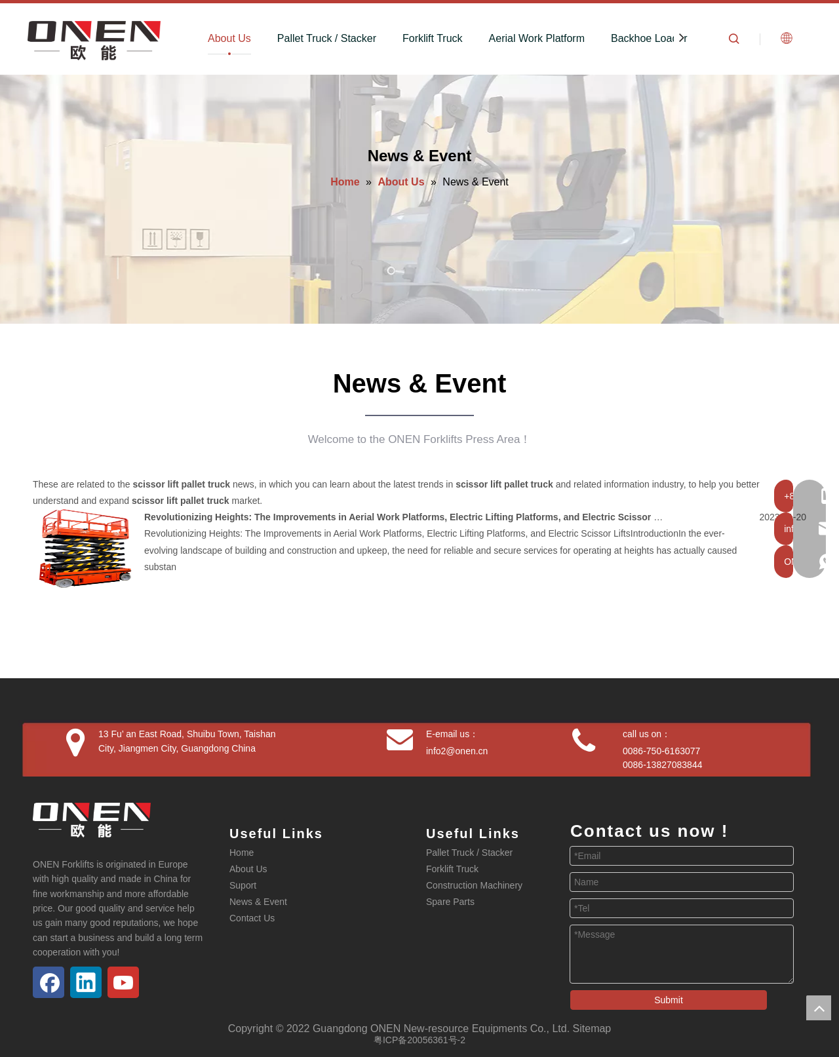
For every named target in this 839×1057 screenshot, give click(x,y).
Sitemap (592, 1028)
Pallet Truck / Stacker (326, 38)
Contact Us (252, 918)
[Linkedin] (86, 982)
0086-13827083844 (662, 764)
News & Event (258, 901)
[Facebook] (48, 982)
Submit (668, 1000)
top (818, 1007)
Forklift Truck (432, 38)
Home (241, 852)
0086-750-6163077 (661, 751)
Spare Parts (450, 901)
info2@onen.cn (457, 751)
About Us (229, 38)
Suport (242, 885)
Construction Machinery (474, 885)
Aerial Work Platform (537, 38)
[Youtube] (123, 982)
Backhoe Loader (649, 38)
